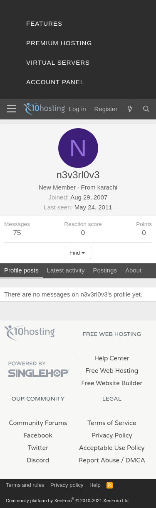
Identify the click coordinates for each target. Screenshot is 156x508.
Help (95, 485)
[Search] (146, 109)
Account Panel (55, 81)
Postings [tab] (105, 270)
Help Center (111, 358)
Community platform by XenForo (68, 500)
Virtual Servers (58, 62)
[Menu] (11, 109)
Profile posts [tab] (21, 270)
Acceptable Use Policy (112, 448)
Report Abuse (99, 460)
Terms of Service (111, 423)
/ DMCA (133, 460)
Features (44, 23)
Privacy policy (66, 485)
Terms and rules (25, 485)
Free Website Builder (111, 383)
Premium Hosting (59, 42)
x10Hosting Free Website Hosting (29, 333)
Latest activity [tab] (66, 270)
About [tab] (133, 270)
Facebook (38, 435)
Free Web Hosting (111, 370)
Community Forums (38, 423)
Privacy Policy (112, 435)
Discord (38, 460)
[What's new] (129, 109)
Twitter (38, 448)
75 (17, 233)
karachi (107, 187)
